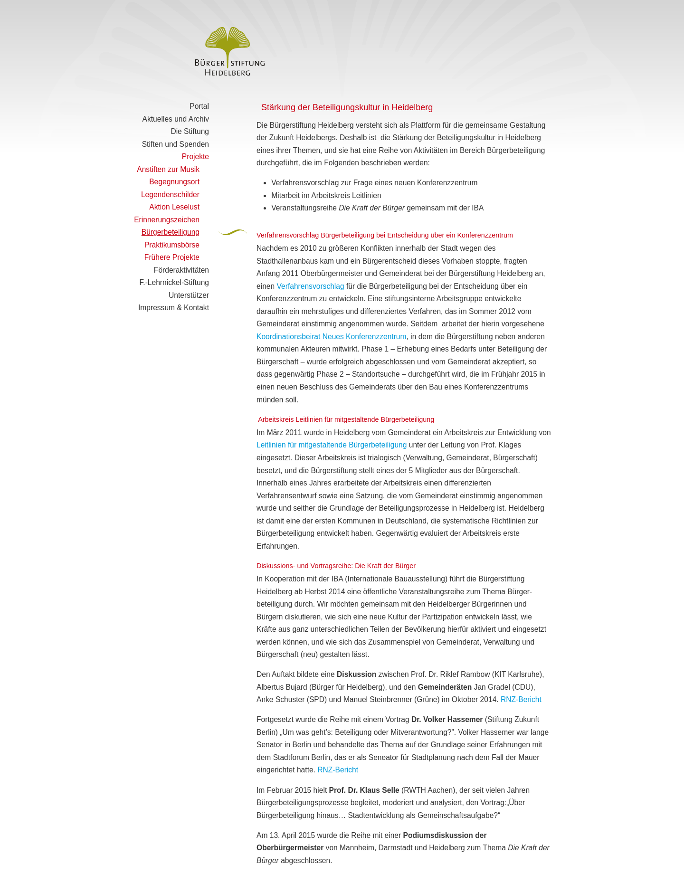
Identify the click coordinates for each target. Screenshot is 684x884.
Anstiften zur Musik (168, 169)
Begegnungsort (174, 182)
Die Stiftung (190, 131)
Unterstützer (189, 295)
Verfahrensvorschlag (310, 286)
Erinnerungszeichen (167, 220)
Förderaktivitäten (181, 270)
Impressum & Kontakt (173, 308)
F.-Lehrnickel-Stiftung (174, 282)
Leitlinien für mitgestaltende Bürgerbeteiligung (331, 445)
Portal (199, 106)
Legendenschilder (170, 194)
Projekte (195, 156)
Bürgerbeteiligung (171, 232)
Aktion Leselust (174, 207)
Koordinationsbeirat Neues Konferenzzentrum (331, 337)
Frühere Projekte (172, 257)
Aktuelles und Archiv (175, 119)
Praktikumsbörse (172, 245)
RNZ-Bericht (521, 699)
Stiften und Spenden (175, 144)
